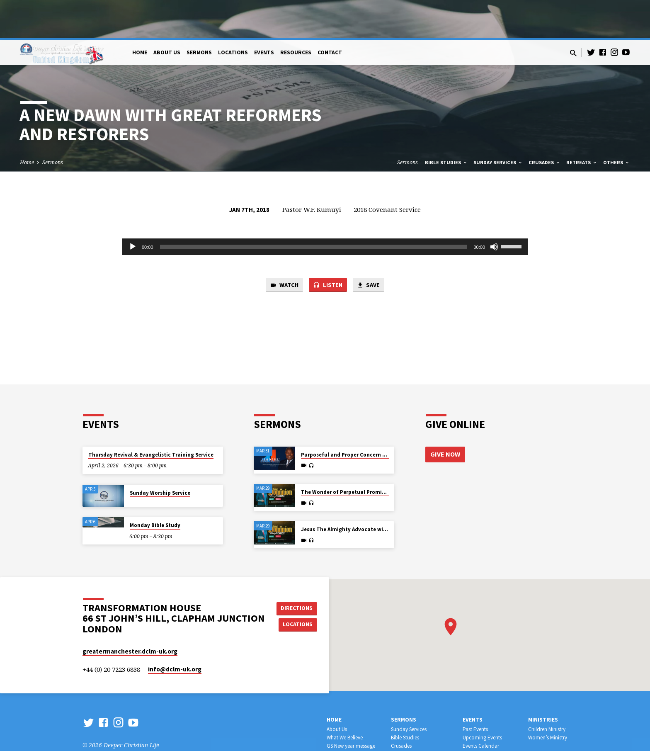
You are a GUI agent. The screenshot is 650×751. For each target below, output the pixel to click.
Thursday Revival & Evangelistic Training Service (150, 416)
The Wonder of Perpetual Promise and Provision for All (370, 453)
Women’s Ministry (547, 699)
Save (369, 247)
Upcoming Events (482, 699)
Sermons (199, 14)
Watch (283, 247)
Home (139, 14)
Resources (295, 14)
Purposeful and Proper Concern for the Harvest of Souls (372, 416)
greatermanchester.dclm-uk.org (129, 613)
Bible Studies (446, 124)
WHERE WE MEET (346, 715)
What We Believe (345, 699)
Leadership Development (418, 723)
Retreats (582, 124)
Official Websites (345, 723)
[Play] (133, 208)
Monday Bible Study (155, 487)
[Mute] (494, 208)
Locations (233, 14)
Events (264, 14)
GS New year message (351, 707)
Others (616, 124)
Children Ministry (546, 691)
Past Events (475, 691)
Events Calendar (481, 707)
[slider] (313, 209)
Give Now (445, 416)
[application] (325, 208)
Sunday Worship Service (160, 454)
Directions (297, 570)
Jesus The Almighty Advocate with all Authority (361, 491)
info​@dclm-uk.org (174, 631)
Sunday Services (498, 124)
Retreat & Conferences (487, 715)
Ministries (543, 681)
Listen (328, 247)
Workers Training (409, 715)
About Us (166, 14)
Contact (330, 14)
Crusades (545, 124)
